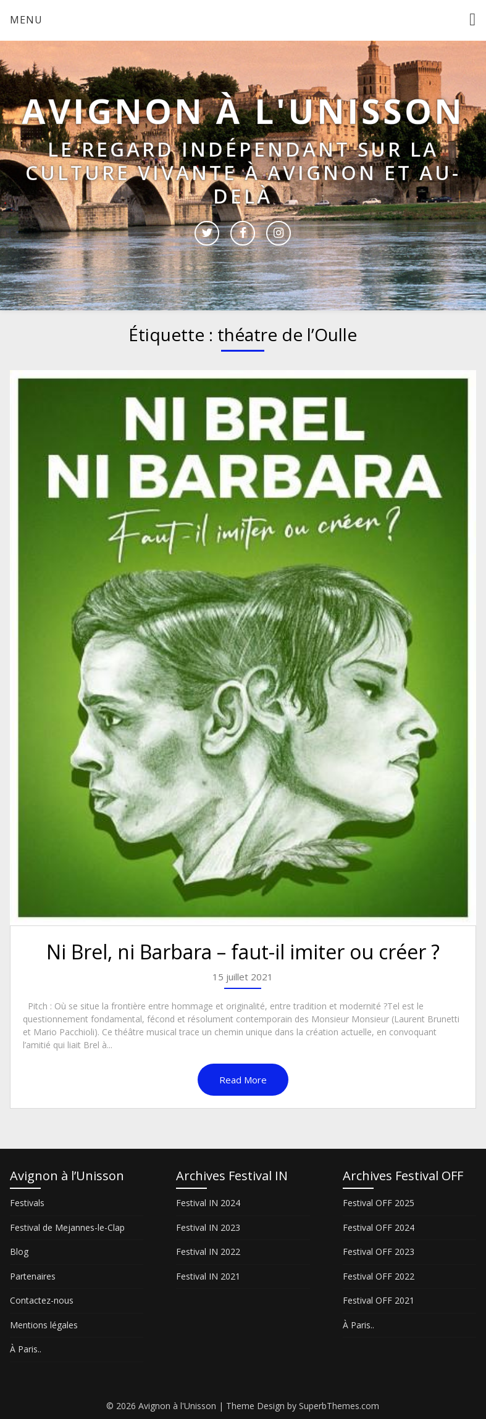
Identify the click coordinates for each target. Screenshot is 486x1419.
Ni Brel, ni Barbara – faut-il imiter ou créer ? (243, 951)
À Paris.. (25, 1349)
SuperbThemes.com (339, 1406)
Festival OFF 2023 (378, 1251)
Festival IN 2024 (208, 1203)
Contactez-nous (41, 1300)
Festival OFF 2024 (378, 1227)
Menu (26, 20)
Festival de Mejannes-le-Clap (67, 1227)
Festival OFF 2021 (378, 1300)
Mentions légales (44, 1325)
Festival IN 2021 (208, 1276)
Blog (19, 1251)
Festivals (27, 1203)
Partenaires (33, 1276)
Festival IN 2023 (208, 1227)
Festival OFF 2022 (378, 1276)
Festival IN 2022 (208, 1251)
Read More (243, 1080)
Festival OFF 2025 (378, 1203)
